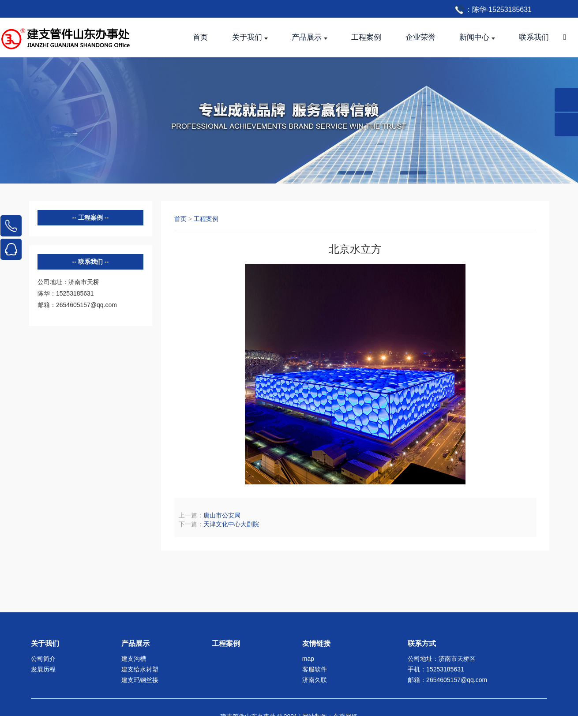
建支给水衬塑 (139, 669)
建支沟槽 (133, 658)
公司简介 (43, 658)
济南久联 (314, 679)
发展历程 (43, 669)
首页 (180, 218)
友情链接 (316, 643)
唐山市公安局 (221, 515)
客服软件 (314, 669)
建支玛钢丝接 (139, 679)
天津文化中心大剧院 (231, 524)
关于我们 (45, 643)
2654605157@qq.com (456, 679)
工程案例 (206, 218)
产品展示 (135, 643)
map (308, 658)
